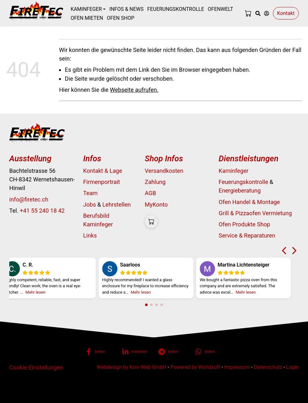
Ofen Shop (120, 18)
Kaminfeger (233, 170)
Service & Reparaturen (247, 235)
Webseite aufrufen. (134, 89)
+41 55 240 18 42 (42, 210)
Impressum (237, 367)
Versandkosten (164, 170)
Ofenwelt (220, 9)
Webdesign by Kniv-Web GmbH (131, 367)
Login (292, 367)
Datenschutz (268, 367)
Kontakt (286, 13)
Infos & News (126, 9)
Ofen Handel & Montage (249, 202)
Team (90, 193)
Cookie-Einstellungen (36, 367)
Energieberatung (240, 190)
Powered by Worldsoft (195, 367)
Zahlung (155, 182)
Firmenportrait (101, 182)
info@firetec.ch (28, 199)
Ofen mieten (86, 18)
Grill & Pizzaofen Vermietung (255, 213)
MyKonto (156, 204)
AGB (150, 193)
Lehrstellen (116, 204)
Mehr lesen (42, 292)
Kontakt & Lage (102, 170)
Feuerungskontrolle (175, 9)
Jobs (89, 204)
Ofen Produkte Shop (244, 224)
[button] (99, 352)
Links (90, 235)
